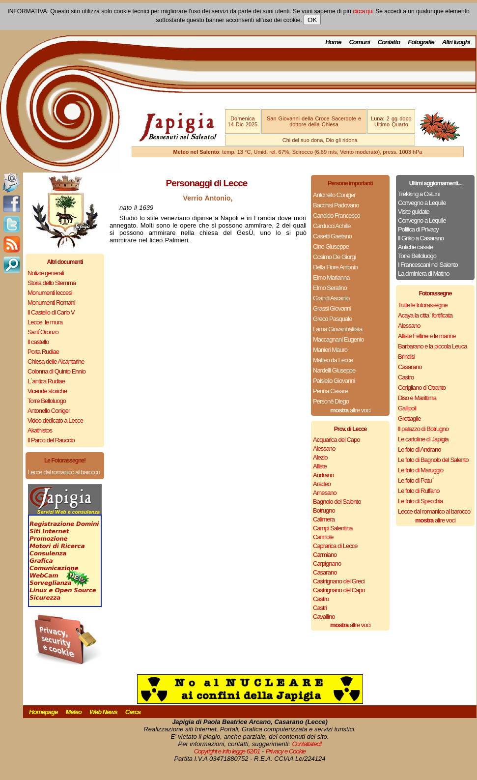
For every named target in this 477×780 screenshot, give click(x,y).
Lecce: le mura (45, 322)
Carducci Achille (332, 226)
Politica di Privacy (418, 229)
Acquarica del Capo (336, 439)
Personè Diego (331, 401)
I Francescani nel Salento (428, 264)
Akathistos (40, 430)
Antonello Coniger (49, 410)
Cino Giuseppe (331, 246)
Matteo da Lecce (333, 360)
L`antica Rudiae (46, 381)
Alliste (320, 466)
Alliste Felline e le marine (427, 336)
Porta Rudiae (43, 351)
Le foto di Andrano (419, 449)
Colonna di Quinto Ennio (56, 371)
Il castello (38, 342)
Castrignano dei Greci (339, 581)
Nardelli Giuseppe (334, 370)
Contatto (389, 42)
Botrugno (324, 510)
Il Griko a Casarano (421, 238)
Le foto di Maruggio (420, 470)
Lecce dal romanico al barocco (64, 472)
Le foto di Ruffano (418, 490)
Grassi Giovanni (332, 308)
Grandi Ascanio (331, 298)
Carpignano (327, 563)
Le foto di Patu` (415, 480)
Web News (103, 712)
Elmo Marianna (331, 277)
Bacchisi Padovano (336, 205)
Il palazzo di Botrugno (423, 429)
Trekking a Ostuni (418, 194)
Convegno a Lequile (422, 202)
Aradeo (322, 484)
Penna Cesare (330, 391)
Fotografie (421, 42)
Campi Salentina (332, 528)
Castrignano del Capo (339, 590)
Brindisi (406, 356)
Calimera (324, 519)
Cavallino (324, 616)
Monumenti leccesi (50, 292)
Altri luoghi (456, 42)
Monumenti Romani (51, 302)
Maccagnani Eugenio (338, 339)
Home (333, 42)
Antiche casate (415, 247)
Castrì (320, 607)
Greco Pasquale (332, 318)
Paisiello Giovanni (334, 380)
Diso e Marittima (417, 398)
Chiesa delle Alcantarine (56, 361)
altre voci (350, 410)
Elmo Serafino (330, 287)
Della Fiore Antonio (335, 267)
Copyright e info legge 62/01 (227, 751)
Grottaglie (409, 418)
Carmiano (325, 554)
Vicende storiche (47, 391)
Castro (321, 599)
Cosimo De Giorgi (334, 256)
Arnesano (325, 492)
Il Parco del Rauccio (51, 440)
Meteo (73, 712)
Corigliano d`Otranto (422, 387)
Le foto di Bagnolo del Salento (433, 459)
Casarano (325, 572)
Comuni (359, 42)
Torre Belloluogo (47, 400)
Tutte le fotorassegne (423, 305)
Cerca (132, 712)
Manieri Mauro (330, 349)
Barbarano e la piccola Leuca (432, 346)
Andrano (323, 475)
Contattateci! (306, 744)
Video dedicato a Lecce (55, 420)
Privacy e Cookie (286, 751)
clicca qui (362, 11)
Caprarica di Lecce (335, 545)
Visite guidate (413, 211)
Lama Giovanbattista (337, 329)
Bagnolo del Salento (337, 501)
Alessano (324, 448)
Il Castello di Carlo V (51, 312)
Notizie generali (46, 273)
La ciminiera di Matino (423, 273)
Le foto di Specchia (420, 501)
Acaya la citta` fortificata (425, 315)
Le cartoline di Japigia (423, 439)
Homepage (43, 712)
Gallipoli (407, 408)
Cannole (323, 537)
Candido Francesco (336, 215)
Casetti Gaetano (332, 236)
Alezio (320, 457)
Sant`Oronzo (43, 332)
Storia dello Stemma (52, 283)
